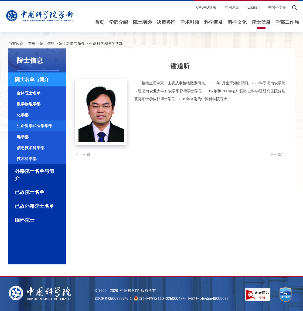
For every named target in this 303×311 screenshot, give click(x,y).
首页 (99, 22)
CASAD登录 (206, 7)
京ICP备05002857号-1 (113, 299)
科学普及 (213, 22)
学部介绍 (118, 22)
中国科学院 (277, 7)
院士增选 (142, 22)
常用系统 (232, 7)
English (253, 7)
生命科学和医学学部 (106, 43)
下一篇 (277, 154)
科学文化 (237, 22)
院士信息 (261, 22)
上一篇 (83, 154)
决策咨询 (166, 22)
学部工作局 (287, 22)
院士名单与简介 (72, 43)
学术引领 (189, 22)
